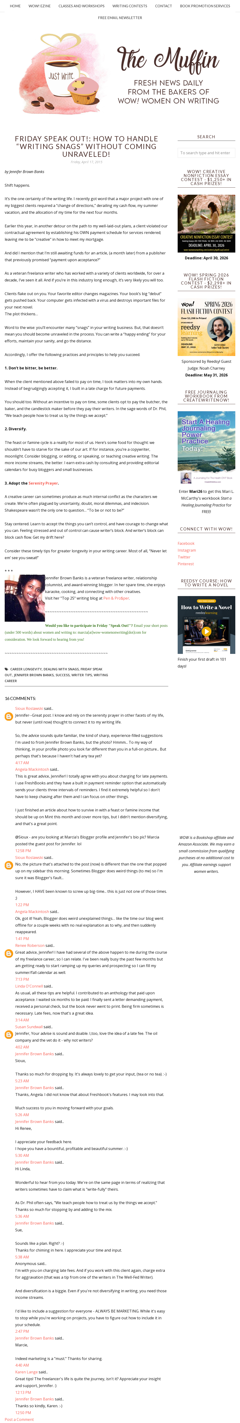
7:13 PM (22, 979)
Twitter (184, 557)
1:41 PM (22, 938)
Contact (163, 6)
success (63, 675)
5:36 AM (22, 1216)
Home (15, 6)
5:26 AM (22, 1114)
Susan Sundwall (29, 1026)
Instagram (187, 550)
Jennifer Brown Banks (34, 675)
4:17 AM (22, 762)
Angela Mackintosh (32, 769)
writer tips (81, 675)
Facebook (186, 543)
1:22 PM (22, 904)
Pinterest (186, 563)
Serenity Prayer (43, 483)
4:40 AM (22, 1365)
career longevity (26, 669)
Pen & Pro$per (116, 598)
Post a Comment (19, 1419)
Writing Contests (129, 6)
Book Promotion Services (205, 6)
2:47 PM (22, 1331)
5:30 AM (22, 1155)
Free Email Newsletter (120, 18)
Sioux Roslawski (29, 708)
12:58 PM (23, 850)
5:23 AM (22, 1080)
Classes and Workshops (82, 6)
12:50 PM (23, 1412)
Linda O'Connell (29, 986)
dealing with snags (61, 669)
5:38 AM (22, 1257)
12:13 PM (23, 1392)
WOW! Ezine (40, 6)
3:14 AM (22, 1020)
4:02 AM (22, 1047)
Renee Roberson (30, 945)
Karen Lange (26, 1372)
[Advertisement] (206, 751)
